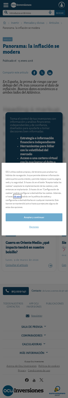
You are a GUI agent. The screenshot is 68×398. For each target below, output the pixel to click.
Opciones (34, 227)
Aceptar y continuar (34, 217)
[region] (34, 199)
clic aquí (17, 196)
